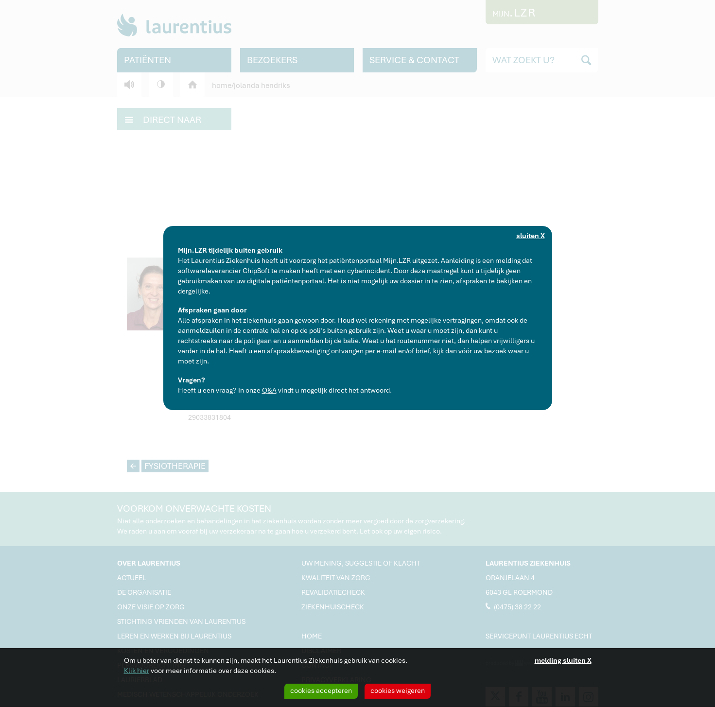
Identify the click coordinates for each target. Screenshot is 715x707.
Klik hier (136, 670)
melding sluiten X (563, 660)
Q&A (269, 390)
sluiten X (530, 235)
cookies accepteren (321, 690)
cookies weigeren (397, 690)
